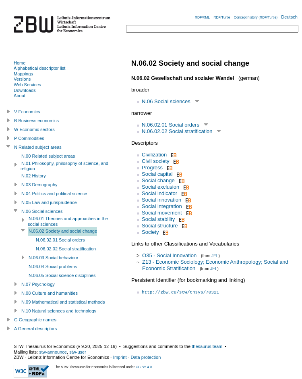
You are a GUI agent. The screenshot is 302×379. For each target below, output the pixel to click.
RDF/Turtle (221, 17)
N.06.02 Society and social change (63, 231)
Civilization (154, 155)
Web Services (27, 84)
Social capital (157, 174)
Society (150, 232)
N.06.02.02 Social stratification (177, 131)
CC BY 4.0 (144, 367)
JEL (214, 256)
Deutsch (289, 17)
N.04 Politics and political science (54, 193)
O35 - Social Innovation (169, 255)
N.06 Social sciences (166, 101)
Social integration (162, 206)
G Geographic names (35, 319)
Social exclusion (160, 187)
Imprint (120, 357)
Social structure (160, 226)
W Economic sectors (34, 129)
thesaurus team (207, 346)
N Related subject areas (38, 147)
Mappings (23, 73)
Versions (22, 79)
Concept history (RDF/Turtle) (255, 17)
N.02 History (33, 175)
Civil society (156, 161)
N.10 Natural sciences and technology (58, 310)
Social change (158, 180)
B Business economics (36, 120)
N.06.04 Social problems (53, 266)
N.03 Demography (39, 184)
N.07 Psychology (38, 284)
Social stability (158, 219)
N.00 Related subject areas (48, 156)
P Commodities (29, 138)
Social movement (162, 213)
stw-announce (53, 352)
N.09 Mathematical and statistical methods (63, 302)
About (19, 95)
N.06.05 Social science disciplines (62, 275)
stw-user (77, 352)
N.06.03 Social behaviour (53, 257)
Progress (152, 168)
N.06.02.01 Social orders (170, 125)
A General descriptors (35, 328)
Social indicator (159, 193)
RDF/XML (202, 17)
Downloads (25, 90)
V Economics (27, 111)
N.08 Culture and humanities (49, 293)
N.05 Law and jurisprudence (49, 202)
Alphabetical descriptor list (39, 68)
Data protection (145, 357)
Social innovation (161, 200)
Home (19, 62)
